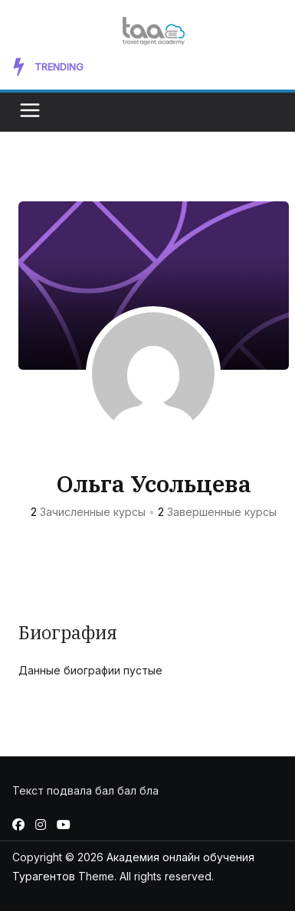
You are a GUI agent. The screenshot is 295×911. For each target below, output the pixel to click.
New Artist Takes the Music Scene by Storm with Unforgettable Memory (180, 66)
